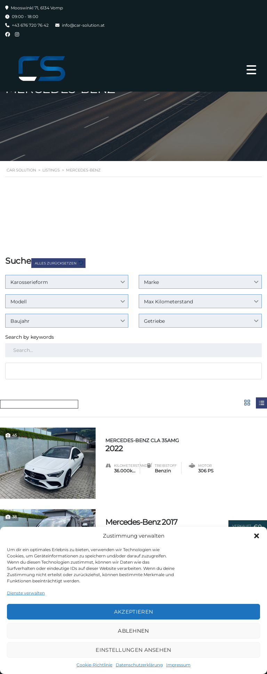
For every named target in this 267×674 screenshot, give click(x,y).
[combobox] (66, 282)
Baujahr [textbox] (20, 321)
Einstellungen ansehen (133, 650)
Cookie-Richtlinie (94, 664)
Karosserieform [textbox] (29, 282)
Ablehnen (133, 630)
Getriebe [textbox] (154, 321)
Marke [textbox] (151, 282)
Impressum (178, 664)
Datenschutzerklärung (139, 664)
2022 (186, 444)
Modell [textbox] (18, 301)
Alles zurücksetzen (56, 263)
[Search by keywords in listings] (133, 350)
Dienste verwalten (26, 593)
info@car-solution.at (83, 25)
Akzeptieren (133, 611)
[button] (256, 535)
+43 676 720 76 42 (30, 25)
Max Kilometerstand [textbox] (168, 301)
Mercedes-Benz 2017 (141, 521)
